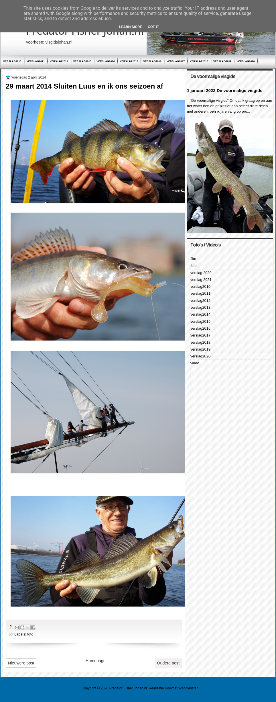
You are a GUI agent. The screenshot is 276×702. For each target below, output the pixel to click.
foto (30, 634)
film (193, 259)
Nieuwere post (21, 663)
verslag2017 (176, 61)
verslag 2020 (201, 273)
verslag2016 (152, 61)
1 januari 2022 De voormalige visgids (224, 90)
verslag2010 (12, 61)
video (194, 363)
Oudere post (168, 663)
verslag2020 (245, 61)
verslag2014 (105, 61)
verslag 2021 (201, 279)
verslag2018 (199, 61)
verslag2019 (222, 61)
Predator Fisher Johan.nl (128, 688)
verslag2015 (129, 61)
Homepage (96, 660)
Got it (153, 27)
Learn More (130, 27)
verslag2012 (59, 61)
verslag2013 (82, 61)
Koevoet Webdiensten (181, 688)
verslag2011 (36, 61)
